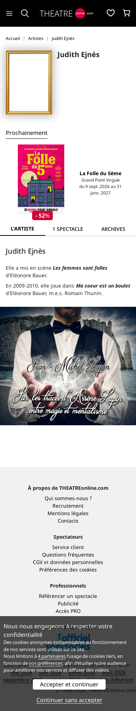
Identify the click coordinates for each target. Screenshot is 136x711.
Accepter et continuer (69, 684)
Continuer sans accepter (69, 700)
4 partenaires (52, 656)
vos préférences (45, 663)
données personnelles (76, 562)
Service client (68, 547)
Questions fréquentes (68, 554)
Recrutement (68, 505)
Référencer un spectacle (68, 596)
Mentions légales (68, 513)
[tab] (68, 228)
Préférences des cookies (68, 569)
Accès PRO (68, 611)
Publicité (68, 603)
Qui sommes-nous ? (68, 498)
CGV (37, 562)
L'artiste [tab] (22, 228)
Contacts (68, 520)
